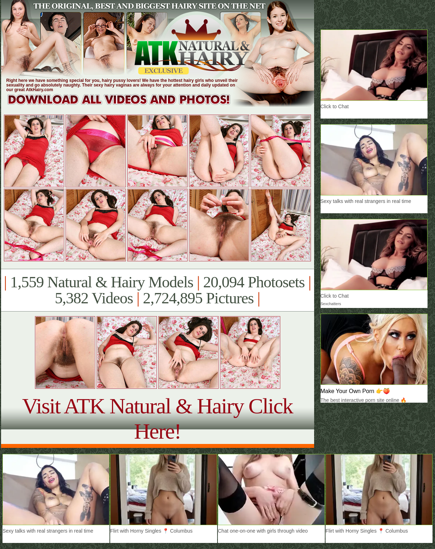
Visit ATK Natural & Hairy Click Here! (157, 418)
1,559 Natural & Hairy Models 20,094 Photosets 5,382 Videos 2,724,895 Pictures (157, 290)
